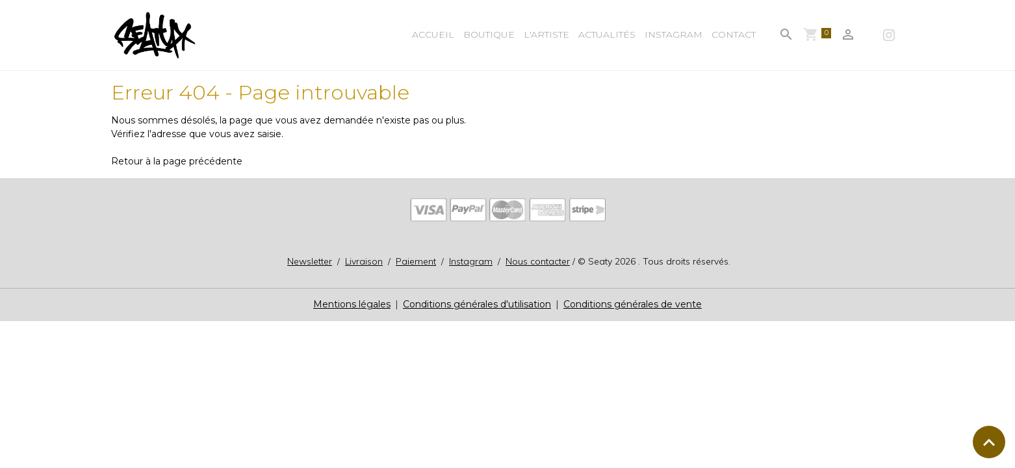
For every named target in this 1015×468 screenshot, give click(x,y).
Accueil (433, 34)
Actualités (607, 34)
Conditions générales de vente (632, 304)
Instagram (673, 34)
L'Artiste (546, 34)
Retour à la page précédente (176, 161)
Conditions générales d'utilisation (477, 304)
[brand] (157, 35)
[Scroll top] (989, 442)
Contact (734, 34)
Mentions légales (352, 304)
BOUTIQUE (489, 34)
